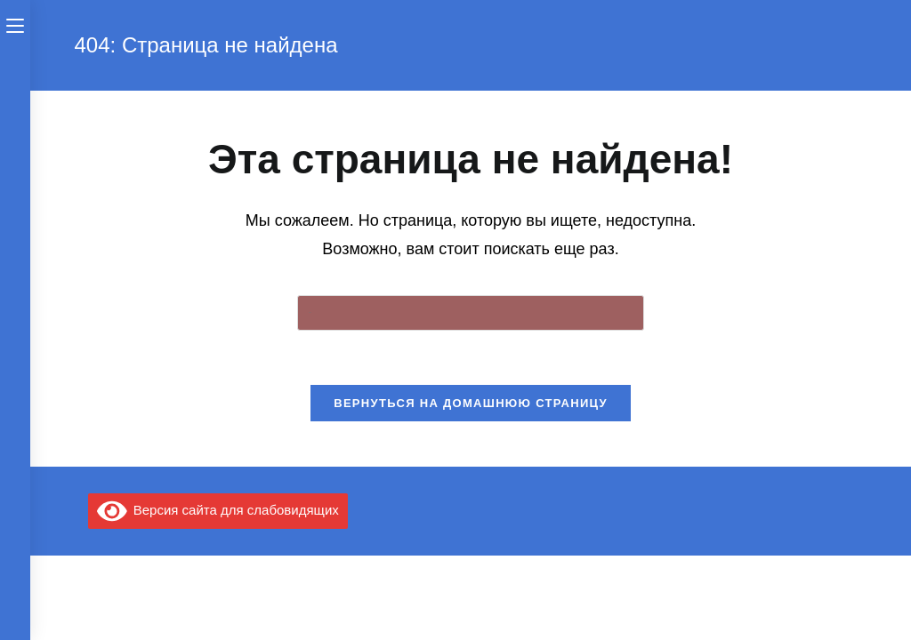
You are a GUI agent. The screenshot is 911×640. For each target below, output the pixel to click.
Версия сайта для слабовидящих (218, 509)
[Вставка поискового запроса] (470, 313)
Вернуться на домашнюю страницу (471, 403)
